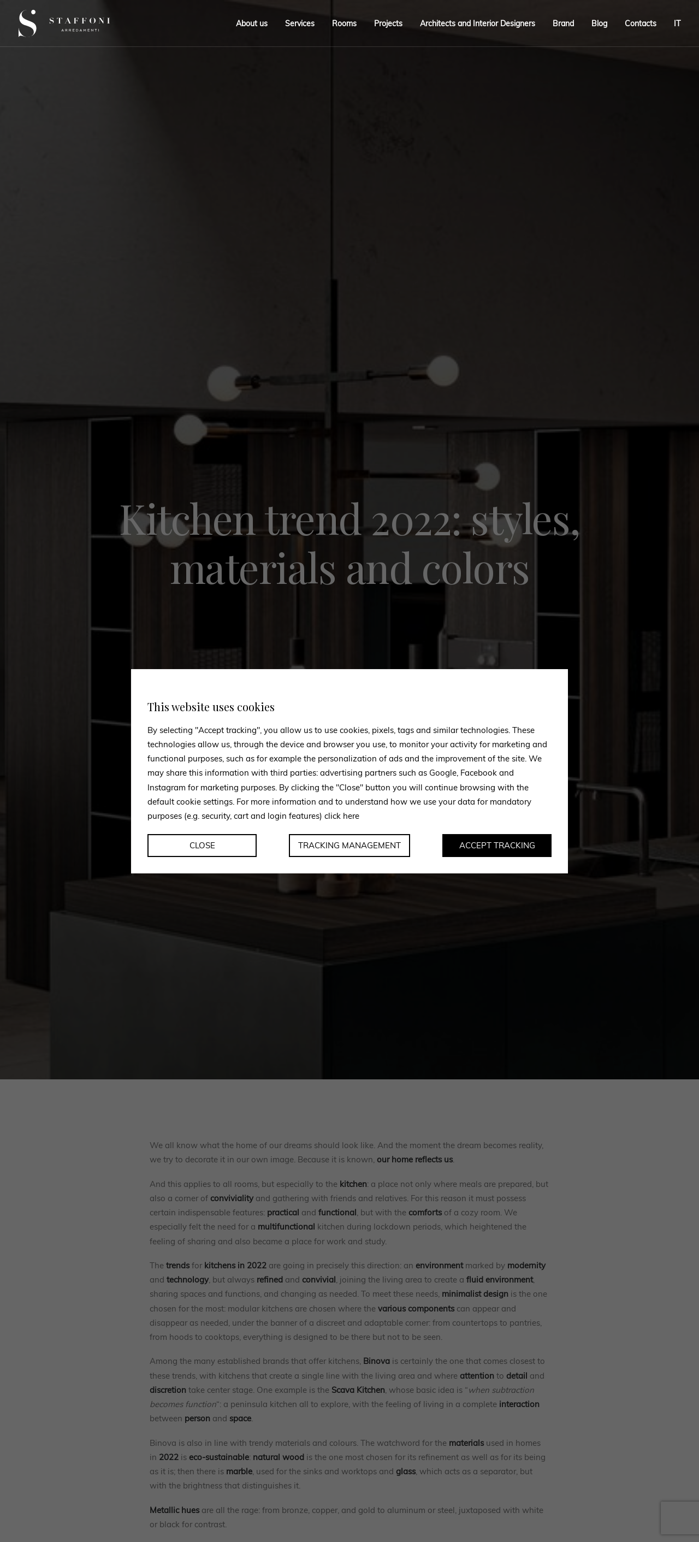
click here (341, 816)
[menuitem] (673, 23)
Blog (599, 23)
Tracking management (349, 845)
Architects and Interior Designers (477, 23)
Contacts (640, 23)
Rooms (344, 23)
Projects (388, 23)
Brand (563, 23)
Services (300, 23)
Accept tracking (497, 845)
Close (202, 845)
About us (252, 23)
